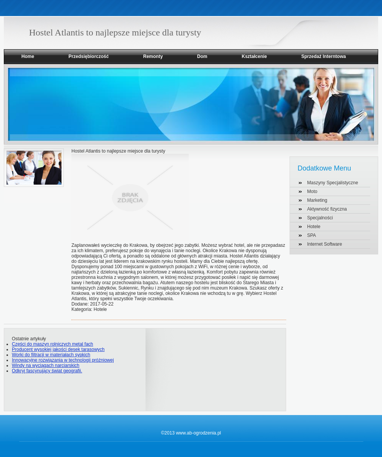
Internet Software (324, 244)
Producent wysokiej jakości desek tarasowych (58, 349)
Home (27, 56)
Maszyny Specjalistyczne (332, 182)
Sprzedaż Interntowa (323, 56)
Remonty (153, 56)
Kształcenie (254, 56)
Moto (312, 191)
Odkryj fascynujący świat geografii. (47, 370)
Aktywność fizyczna (327, 209)
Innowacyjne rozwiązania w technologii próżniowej (63, 360)
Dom (202, 56)
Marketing (317, 200)
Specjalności (320, 217)
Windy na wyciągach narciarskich (45, 365)
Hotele (313, 226)
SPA (311, 235)
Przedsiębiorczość (88, 56)
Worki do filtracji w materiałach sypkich (51, 354)
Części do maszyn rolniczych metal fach (52, 344)
